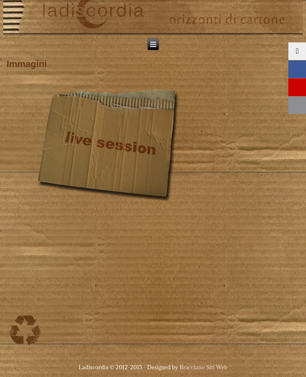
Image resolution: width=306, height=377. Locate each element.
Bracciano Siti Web (204, 367)
